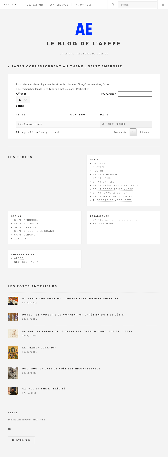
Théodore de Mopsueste (112, 200)
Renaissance (99, 216)
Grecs (94, 159)
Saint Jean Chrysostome (113, 196)
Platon (98, 167)
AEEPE (19, 258)
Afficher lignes (23, 100)
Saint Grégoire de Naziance (115, 185)
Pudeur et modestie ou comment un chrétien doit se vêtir (73, 315)
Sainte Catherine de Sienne (115, 220)
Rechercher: (126, 94)
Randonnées (83, 5)
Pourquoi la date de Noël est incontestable (61, 368)
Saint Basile (103, 178)
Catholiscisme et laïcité (44, 388)
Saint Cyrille (104, 182)
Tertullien (23, 238)
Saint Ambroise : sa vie (30, 124)
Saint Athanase (105, 174)
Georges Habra (26, 262)
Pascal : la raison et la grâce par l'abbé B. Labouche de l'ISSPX (77, 331)
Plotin (98, 171)
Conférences (59, 5)
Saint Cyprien (25, 227)
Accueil (10, 5)
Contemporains (23, 254)
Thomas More (103, 223)
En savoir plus (21, 440)
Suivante (144, 132)
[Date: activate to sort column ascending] (126, 115)
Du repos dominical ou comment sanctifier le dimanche (70, 298)
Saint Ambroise (26, 220)
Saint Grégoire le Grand (34, 231)
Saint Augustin (26, 223)
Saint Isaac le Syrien (110, 193)
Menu (162, 4)
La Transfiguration (39, 347)
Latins (16, 216)
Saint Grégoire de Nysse (113, 189)
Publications (34, 5)
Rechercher (113, 4)
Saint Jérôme (24, 235)
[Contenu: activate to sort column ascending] (85, 115)
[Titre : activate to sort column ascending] (43, 115)
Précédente (119, 132)
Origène (99, 163)
